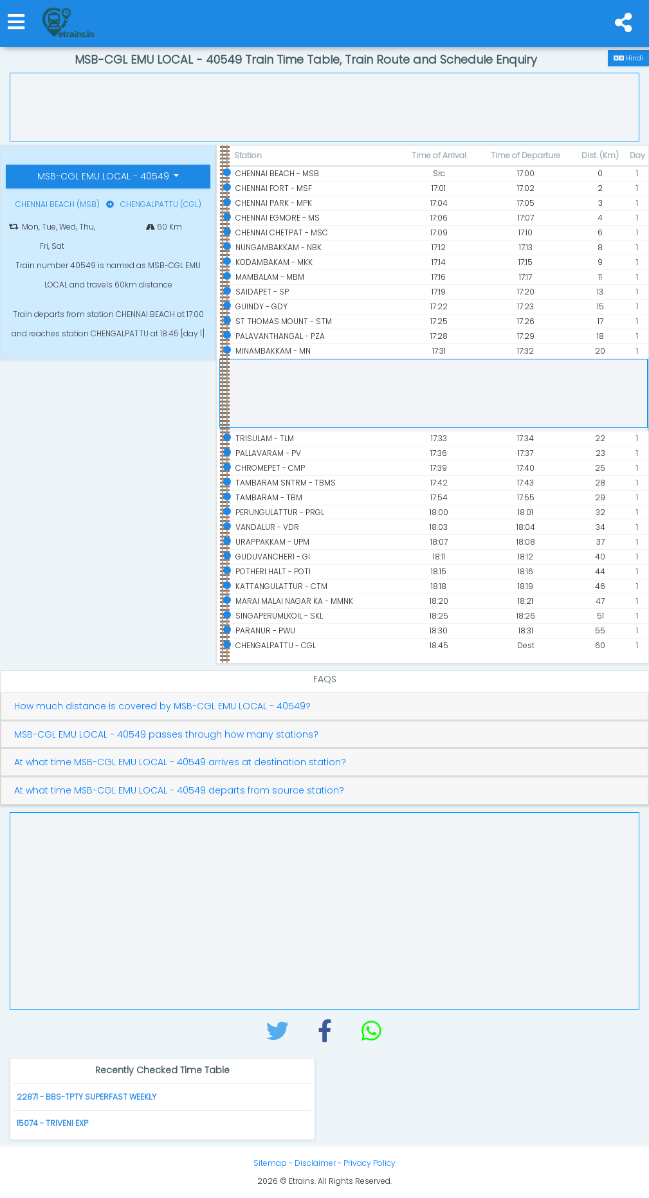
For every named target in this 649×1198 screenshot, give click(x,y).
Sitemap (270, 1162)
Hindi (628, 58)
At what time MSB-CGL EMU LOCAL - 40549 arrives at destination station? (180, 762)
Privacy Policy (369, 1162)
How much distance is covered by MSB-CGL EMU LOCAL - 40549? (162, 706)
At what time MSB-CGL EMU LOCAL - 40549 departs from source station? (179, 790)
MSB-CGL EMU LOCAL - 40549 (104, 176)
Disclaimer (315, 1162)
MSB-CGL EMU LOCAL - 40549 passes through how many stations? (166, 734)
